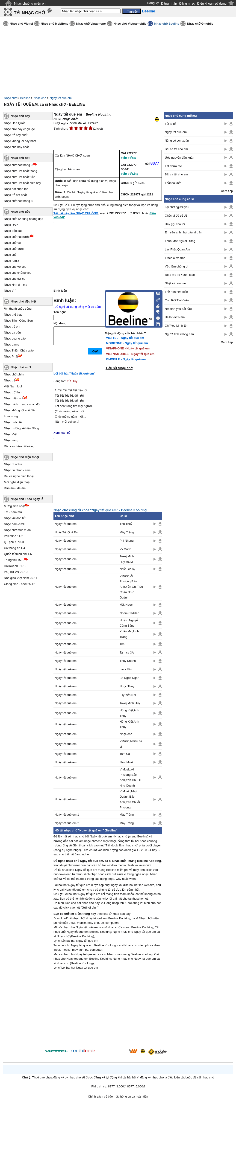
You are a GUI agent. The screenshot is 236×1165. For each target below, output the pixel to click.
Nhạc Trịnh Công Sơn (18, 320)
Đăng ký (153, 3)
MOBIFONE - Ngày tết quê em (127, 343)
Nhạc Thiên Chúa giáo (19, 350)
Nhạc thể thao (13, 314)
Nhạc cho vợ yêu (15, 266)
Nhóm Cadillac (129, 613)
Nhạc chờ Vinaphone (91, 23)
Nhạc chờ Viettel (21, 23)
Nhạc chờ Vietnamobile (130, 23)
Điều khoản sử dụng (212, 3)
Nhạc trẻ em (12, 326)
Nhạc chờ (10, 98)
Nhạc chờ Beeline (166, 23)
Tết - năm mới (13, 512)
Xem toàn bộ (62, 432)
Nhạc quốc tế (13, 422)
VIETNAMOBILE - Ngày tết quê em (130, 354)
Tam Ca (125, 753)
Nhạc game (11, 344)
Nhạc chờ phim (14, 374)
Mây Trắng (127, 532)
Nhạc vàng (11, 440)
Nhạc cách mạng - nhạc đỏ (22, 404)
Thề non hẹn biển (176, 291)
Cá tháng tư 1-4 (14, 548)
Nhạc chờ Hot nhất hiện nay (22, 183)
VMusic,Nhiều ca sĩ (131, 743)
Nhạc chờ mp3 (21, 367)
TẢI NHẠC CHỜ (29, 12)
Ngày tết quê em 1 (67, 814)
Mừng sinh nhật (14, 506)
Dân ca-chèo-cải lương (19, 446)
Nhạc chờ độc (20, 211)
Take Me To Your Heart (180, 274)
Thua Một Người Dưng (180, 241)
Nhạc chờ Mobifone (54, 23)
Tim (122, 644)
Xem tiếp (227, 191)
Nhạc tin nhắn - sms (17, 470)
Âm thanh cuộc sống (18, 308)
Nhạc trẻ (9, 380)
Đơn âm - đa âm (15, 488)
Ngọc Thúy (127, 686)
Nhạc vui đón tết (15, 518)
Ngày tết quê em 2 (67, 823)
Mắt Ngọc (126, 604)
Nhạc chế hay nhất (16, 147)
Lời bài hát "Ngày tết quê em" (74, 373)
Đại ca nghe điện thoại (19, 476)
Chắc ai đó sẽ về (176, 215)
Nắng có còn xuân (177, 140)
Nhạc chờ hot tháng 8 (18, 201)
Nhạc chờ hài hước (17, 236)
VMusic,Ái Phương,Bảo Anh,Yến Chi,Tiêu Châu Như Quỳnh (131, 586)
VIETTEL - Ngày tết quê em (125, 338)
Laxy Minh (126, 669)
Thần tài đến (173, 183)
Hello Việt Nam (175, 317)
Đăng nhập (169, 3)
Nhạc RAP (11, 225)
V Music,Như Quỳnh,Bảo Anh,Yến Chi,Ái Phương (130, 799)
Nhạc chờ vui (12, 242)
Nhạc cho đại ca (14, 278)
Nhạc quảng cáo (15, 338)
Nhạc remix (11, 260)
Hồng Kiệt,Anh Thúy (129, 713)
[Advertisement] (107, 1010)
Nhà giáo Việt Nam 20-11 (21, 578)
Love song (11, 416)
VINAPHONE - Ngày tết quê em (128, 348)
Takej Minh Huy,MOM (127, 559)
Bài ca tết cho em (176, 149)
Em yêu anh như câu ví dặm (183, 232)
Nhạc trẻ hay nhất (15, 135)
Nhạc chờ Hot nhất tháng (20, 171)
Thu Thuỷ (126, 524)
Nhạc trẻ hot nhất (15, 195)
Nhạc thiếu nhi (13, 398)
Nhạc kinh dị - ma (15, 284)
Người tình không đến (179, 334)
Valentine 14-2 (13, 536)
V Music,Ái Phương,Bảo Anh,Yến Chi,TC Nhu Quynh (130, 777)
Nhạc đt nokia (13, 464)
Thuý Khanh (128, 660)
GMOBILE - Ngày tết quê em (126, 359)
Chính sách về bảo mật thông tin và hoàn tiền (118, 1096)
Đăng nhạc (187, 3)
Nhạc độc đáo (13, 230)
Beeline (25, 98)
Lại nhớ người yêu (177, 207)
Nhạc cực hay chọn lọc (19, 129)
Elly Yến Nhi (128, 695)
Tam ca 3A (127, 652)
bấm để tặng (129, 173)
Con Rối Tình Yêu (177, 300)
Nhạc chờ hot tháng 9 (18, 165)
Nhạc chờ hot (20, 158)
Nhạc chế (10, 254)
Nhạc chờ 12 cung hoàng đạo (23, 219)
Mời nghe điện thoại (17, 482)
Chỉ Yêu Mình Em (176, 325)
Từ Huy (72, 381)
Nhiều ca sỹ (127, 569)
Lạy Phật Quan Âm (177, 249)
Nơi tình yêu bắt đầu (178, 309)
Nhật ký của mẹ (175, 283)
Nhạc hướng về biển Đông (21, 428)
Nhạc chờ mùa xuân (17, 530)
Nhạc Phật (11, 356)
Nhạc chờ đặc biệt (23, 301)
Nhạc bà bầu (12, 332)
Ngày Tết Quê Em (67, 532)
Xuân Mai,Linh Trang (129, 634)
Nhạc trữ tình (12, 392)
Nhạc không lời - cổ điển (20, 410)
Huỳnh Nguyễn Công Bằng (129, 623)
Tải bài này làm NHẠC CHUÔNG (75, 213)
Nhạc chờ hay (20, 116)
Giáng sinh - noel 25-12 (19, 584)
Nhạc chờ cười (14, 248)
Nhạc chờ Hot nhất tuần (19, 177)
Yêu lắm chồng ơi (176, 266)
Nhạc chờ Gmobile (200, 23)
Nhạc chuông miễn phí (30, 3)
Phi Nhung (127, 540)
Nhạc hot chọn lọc (16, 189)
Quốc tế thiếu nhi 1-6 (18, 554)
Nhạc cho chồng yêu (17, 272)
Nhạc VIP (10, 290)
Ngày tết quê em (61, 98)
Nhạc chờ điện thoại (25, 457)
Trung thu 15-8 (14, 560)
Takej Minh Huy (130, 703)
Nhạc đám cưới (14, 524)
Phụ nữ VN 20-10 (15, 572)
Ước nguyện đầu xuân (179, 157)
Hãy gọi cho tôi (175, 224)
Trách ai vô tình (175, 258)
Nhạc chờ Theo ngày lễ (27, 499)
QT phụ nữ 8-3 (14, 542)
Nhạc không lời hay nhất (20, 141)
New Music (127, 762)
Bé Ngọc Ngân (129, 678)
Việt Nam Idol (13, 386)
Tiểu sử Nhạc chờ (119, 368)
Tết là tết (170, 123)
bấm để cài (128, 158)
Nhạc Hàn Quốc (14, 123)
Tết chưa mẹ (173, 166)
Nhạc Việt (10, 434)
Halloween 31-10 (15, 566)
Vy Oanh (125, 549)
